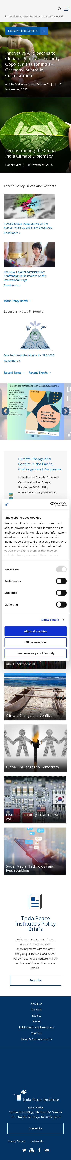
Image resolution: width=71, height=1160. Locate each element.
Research (36, 1010)
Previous (5, 411)
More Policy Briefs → (17, 301)
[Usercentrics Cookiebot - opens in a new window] (50, 504)
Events (36, 1021)
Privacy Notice (16, 1141)
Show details (50, 619)
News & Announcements (36, 1039)
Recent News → (14, 372)
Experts (36, 1015)
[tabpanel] (35, 411)
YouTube (36, 1033)
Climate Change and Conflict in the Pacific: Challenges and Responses (39, 464)
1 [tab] (33, 436)
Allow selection (35, 642)
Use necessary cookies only (35, 653)
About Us (36, 1004)
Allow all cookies (35, 631)
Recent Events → (40, 372)
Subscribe (35, 980)
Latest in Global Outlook (28, 31)
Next (65, 411)
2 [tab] (38, 436)
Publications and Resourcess (36, 1027)
